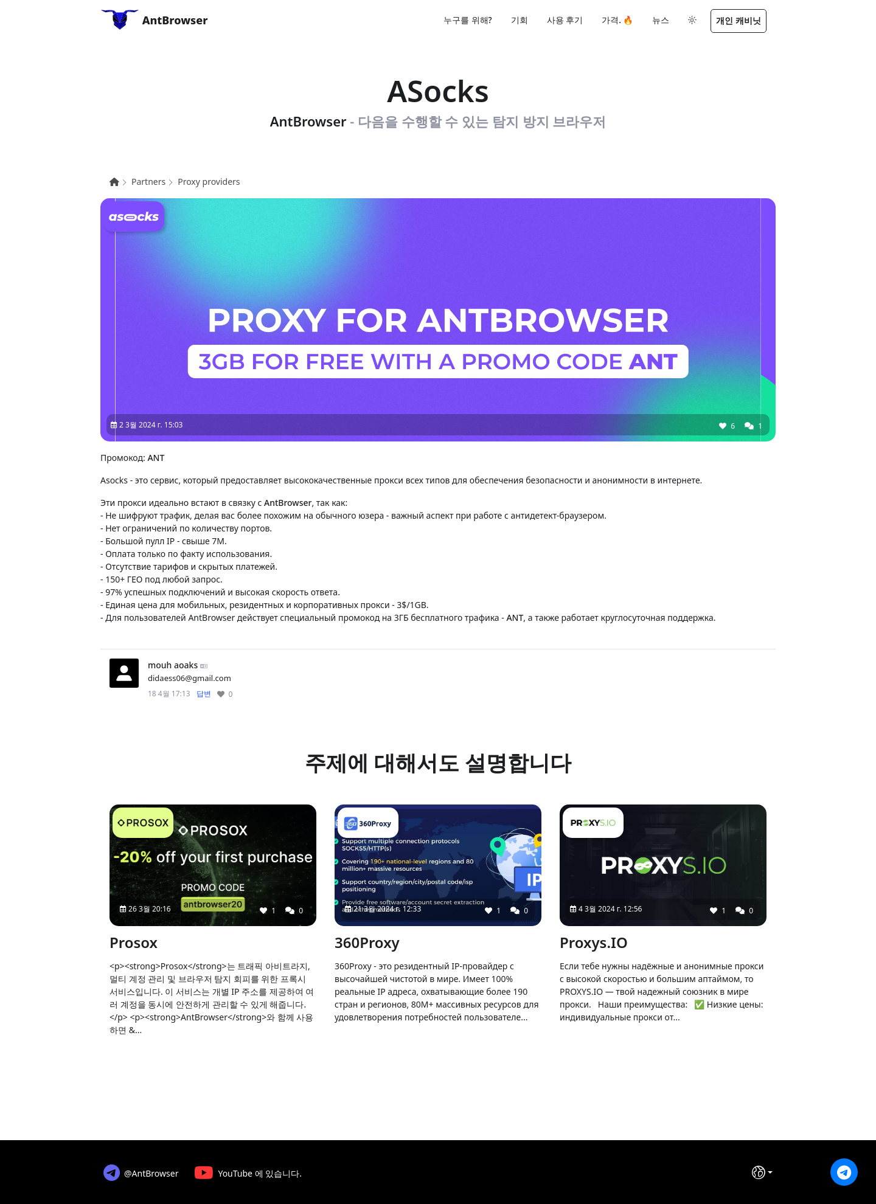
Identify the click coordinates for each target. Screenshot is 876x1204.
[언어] (762, 1172)
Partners (148, 181)
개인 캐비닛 (738, 20)
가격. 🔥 (617, 20)
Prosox (133, 942)
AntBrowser (153, 20)
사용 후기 (565, 20)
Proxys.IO (594, 942)
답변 (203, 693)
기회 (519, 20)
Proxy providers (209, 181)
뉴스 (660, 20)
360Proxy (367, 942)
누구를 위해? (467, 20)
